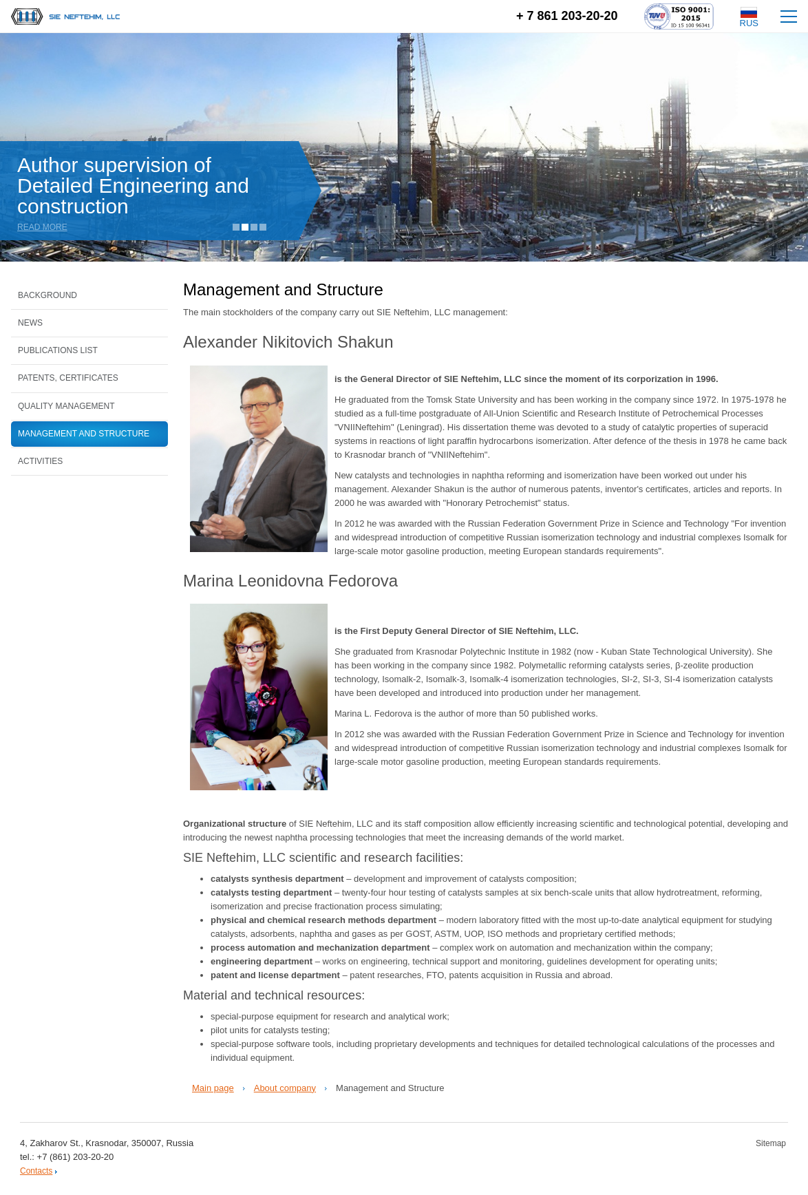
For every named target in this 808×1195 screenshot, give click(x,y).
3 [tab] (254, 227)
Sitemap (771, 1143)
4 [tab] (262, 227)
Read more (44, 227)
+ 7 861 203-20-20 (567, 16)
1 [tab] (236, 227)
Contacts (36, 1171)
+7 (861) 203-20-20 (75, 1157)
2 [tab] (245, 227)
